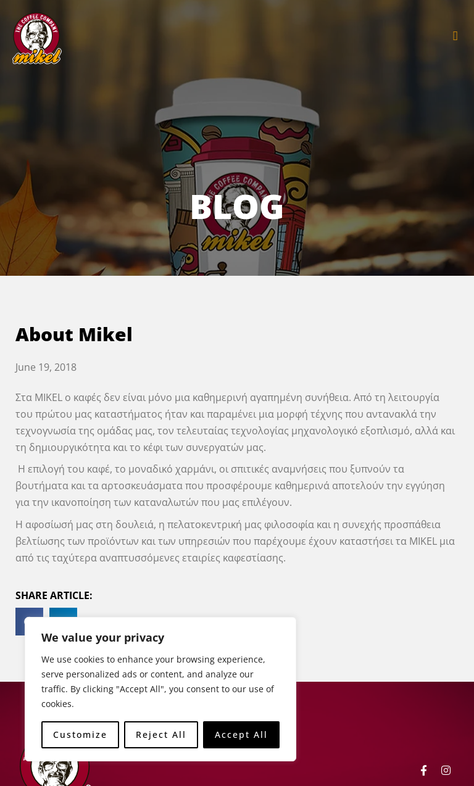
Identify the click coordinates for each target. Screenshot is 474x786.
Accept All (241, 734)
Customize (80, 734)
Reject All (161, 734)
